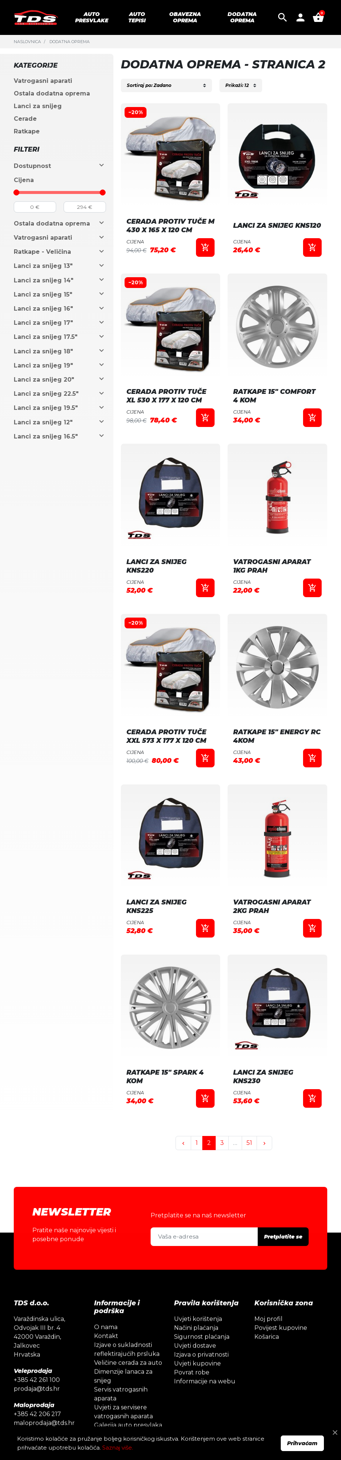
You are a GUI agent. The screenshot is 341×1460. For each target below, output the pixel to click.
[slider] (17, 192)
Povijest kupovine (280, 1353)
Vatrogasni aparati (43, 80)
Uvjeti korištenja (198, 1344)
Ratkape (27, 131)
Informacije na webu (204, 1407)
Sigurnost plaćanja (201, 1362)
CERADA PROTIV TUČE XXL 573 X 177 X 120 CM (166, 736)
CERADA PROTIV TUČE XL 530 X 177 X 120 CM (166, 396)
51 (249, 1142)
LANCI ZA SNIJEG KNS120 (277, 225)
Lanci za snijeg (38, 106)
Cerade (25, 118)
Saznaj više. (117, 1447)
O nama (106, 1352)
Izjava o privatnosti (201, 1380)
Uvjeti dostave (195, 1371)
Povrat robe (191, 1398)
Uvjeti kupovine (197, 1389)
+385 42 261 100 (37, 1405)
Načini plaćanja (196, 1353)
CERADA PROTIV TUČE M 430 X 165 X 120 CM (170, 225)
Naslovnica (27, 41)
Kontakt (106, 1361)
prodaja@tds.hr (37, 1414)
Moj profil (268, 1344)
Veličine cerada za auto (128, 1388)
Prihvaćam (302, 1443)
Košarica (266, 1362)
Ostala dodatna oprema (52, 93)
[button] (283, 17)
